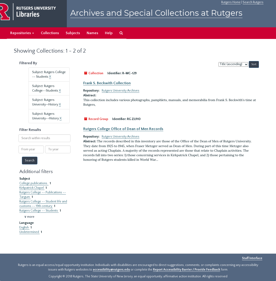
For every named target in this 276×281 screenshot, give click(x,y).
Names (92, 33)
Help (109, 33)
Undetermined (29, 232)
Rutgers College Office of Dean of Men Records (123, 129)
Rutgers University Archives (120, 90)
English (24, 227)
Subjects (73, 33)
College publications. (34, 183)
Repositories (22, 33)
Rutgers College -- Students (39, 210)
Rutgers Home (231, 2)
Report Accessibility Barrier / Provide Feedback (186, 269)
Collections (50, 33)
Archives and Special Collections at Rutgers (156, 13)
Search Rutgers (253, 2)
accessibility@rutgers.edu (111, 269)
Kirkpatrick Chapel (31, 188)
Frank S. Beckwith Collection (107, 83)
